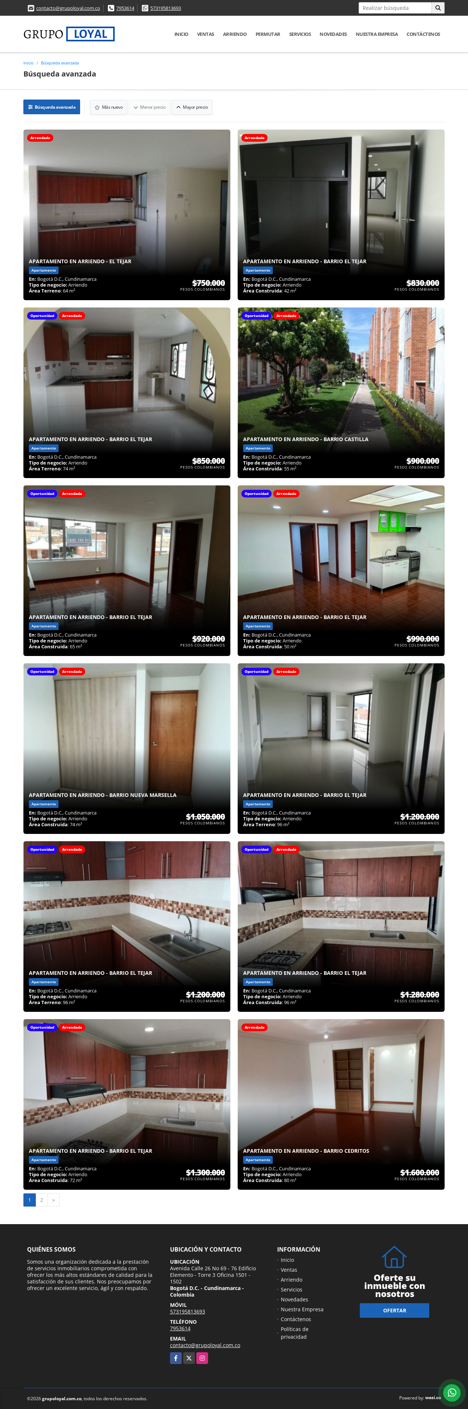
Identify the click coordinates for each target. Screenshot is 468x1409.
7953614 (125, 8)
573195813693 (165, 8)
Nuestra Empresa (377, 34)
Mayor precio (192, 107)
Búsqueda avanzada (60, 63)
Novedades (333, 34)
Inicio (181, 34)
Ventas (205, 34)
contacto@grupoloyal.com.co (68, 8)
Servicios (300, 34)
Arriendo (235, 34)
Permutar (268, 34)
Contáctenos (423, 34)
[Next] (54, 1199)
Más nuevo (109, 107)
